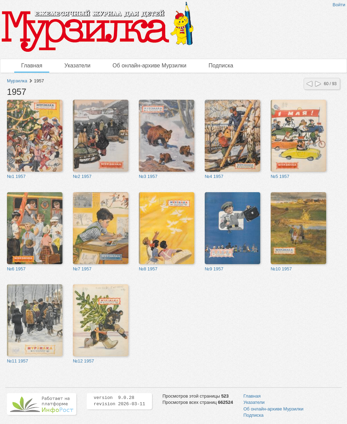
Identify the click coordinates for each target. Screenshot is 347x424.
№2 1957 (82, 176)
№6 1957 (16, 268)
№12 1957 (83, 361)
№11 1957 (17, 361)
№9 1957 (214, 268)
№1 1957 (16, 176)
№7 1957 (82, 268)
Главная (31, 65)
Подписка (221, 65)
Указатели (78, 65)
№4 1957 (214, 176)
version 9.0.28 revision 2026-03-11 (119, 401)
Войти (339, 4)
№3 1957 (148, 176)
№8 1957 (148, 268)
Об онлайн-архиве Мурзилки (149, 65)
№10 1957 (281, 268)
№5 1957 (280, 176)
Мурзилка (17, 80)
